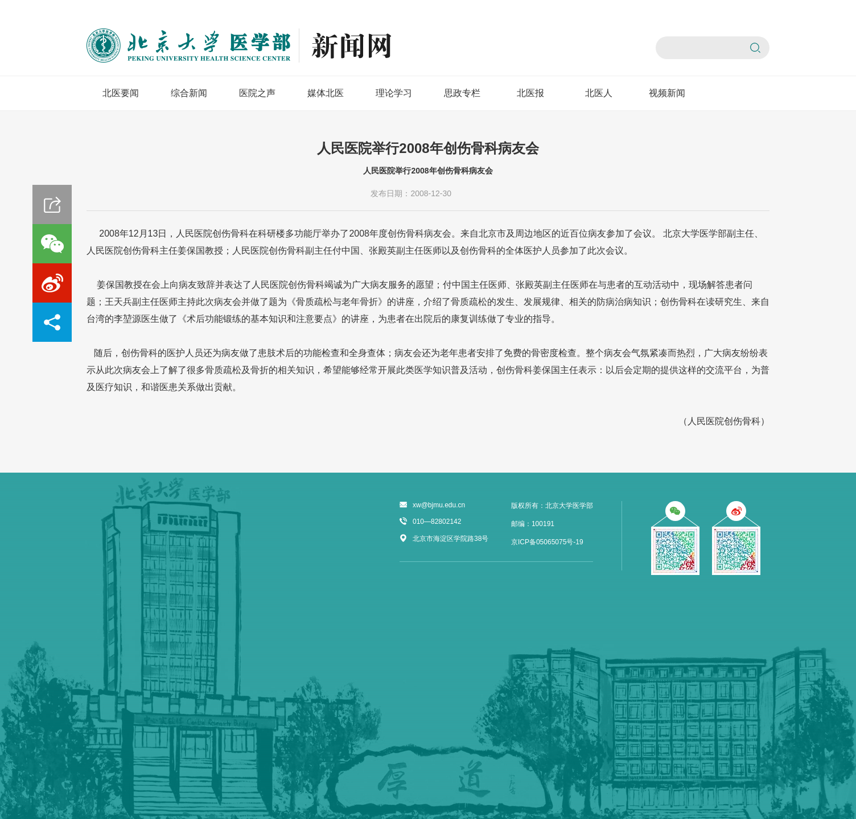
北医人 (598, 93)
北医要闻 (120, 93)
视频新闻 (667, 93)
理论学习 (394, 93)
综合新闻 (189, 93)
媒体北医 (325, 93)
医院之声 (257, 93)
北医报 (530, 93)
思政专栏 (462, 93)
